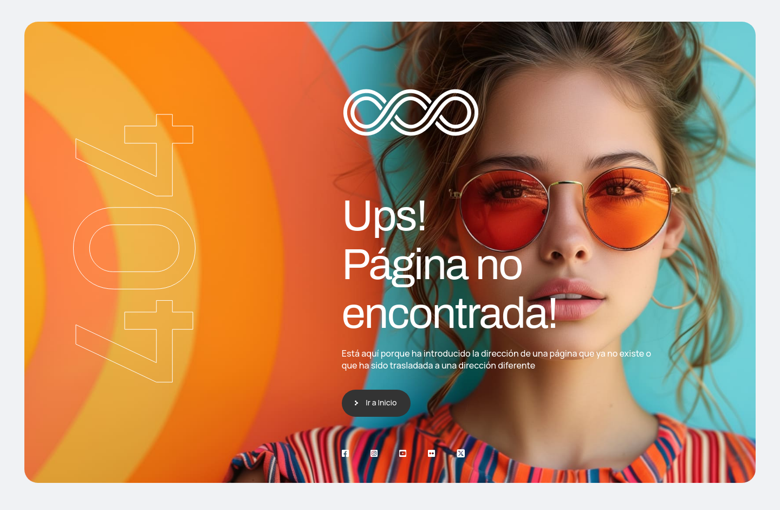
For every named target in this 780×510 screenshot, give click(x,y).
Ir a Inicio (381, 402)
